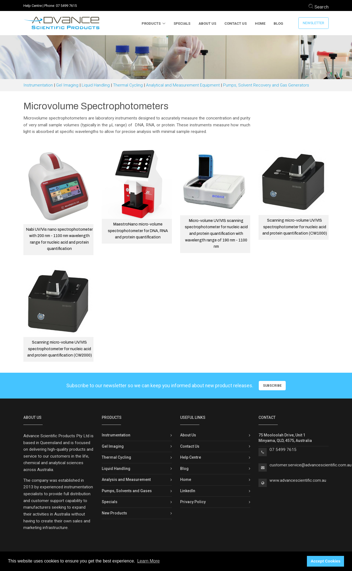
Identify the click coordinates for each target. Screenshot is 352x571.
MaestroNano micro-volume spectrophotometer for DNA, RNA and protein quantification (138, 230)
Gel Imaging (67, 85)
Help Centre (32, 6)
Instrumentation (38, 85)
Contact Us (235, 23)
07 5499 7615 (66, 6)
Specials (182, 23)
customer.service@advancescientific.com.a (309, 465)
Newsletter (313, 23)
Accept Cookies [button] (325, 561)
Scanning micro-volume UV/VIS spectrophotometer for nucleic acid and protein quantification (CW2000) (59, 348)
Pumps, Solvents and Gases (127, 491)
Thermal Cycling (128, 85)
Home (260, 23)
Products (151, 23)
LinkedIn (187, 491)
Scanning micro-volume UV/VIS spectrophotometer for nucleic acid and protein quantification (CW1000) (294, 226)
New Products (114, 513)
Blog (278, 23)
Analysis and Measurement (126, 479)
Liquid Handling (96, 85)
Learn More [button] (148, 561)
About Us (207, 23)
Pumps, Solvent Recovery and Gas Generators (266, 85)
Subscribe (272, 386)
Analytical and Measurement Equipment (183, 85)
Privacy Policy (193, 502)
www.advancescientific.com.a (297, 480)
